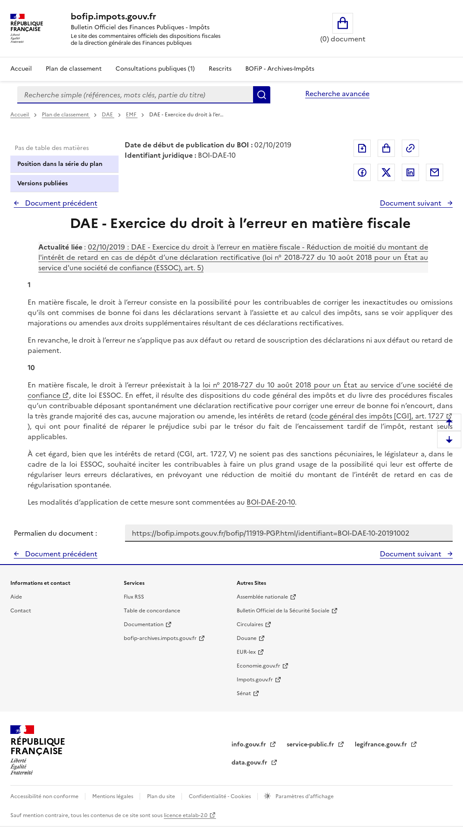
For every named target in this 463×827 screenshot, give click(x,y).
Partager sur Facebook (362, 172)
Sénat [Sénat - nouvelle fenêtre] (244, 693)
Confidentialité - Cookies (220, 796)
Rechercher (261, 94)
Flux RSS (134, 597)
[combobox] (135, 94)
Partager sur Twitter (386, 172)
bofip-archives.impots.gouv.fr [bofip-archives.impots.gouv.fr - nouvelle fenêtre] (160, 638)
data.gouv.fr (250, 762)
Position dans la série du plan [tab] (60, 164)
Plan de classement (66, 115)
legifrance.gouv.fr (382, 744)
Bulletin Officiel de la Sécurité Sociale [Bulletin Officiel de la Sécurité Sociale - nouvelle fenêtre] (283, 611)
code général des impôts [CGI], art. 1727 (377, 416)
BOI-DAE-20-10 (271, 502)
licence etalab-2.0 (185, 815)
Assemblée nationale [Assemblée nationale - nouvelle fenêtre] (262, 597)
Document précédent (60, 203)
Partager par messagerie (434, 172)
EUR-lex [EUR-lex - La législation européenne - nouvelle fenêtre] (246, 652)
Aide (16, 597)
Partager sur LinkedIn (410, 172)
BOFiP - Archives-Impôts (279, 68)
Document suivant (411, 203)
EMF (132, 115)
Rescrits (220, 68)
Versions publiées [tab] (42, 183)
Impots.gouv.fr (255, 679)
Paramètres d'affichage (304, 796)
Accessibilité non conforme (45, 796)
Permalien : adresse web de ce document (410, 148)
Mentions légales (113, 796)
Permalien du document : (55, 533)
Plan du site (161, 796)
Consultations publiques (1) (155, 68)
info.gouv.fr (250, 744)
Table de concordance (152, 611)
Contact (20, 611)
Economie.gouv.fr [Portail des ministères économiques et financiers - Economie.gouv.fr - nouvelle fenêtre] (258, 666)
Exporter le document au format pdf (362, 148)
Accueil (21, 68)
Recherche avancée (337, 93)
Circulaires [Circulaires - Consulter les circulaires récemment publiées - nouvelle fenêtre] (250, 624)
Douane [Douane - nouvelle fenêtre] (247, 638)
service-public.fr (311, 744)
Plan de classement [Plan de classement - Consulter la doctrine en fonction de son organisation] (74, 68)
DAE (108, 115)
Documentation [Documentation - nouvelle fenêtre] (143, 624)
